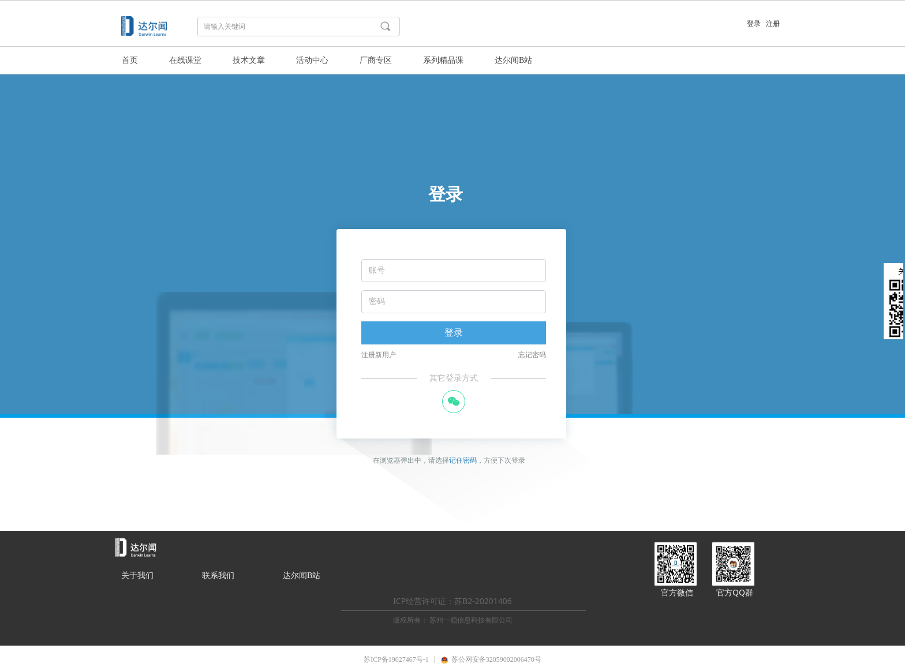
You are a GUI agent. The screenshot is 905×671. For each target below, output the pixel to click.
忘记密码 (532, 355)
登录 (453, 333)
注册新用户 (378, 355)
